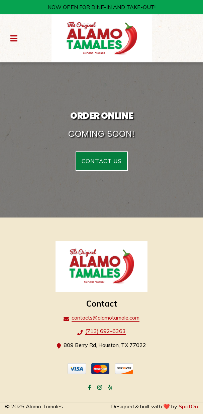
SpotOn (188, 406)
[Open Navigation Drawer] (13, 38)
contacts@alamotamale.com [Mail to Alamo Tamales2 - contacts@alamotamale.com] (105, 317)
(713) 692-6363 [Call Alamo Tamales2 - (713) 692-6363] (105, 331)
